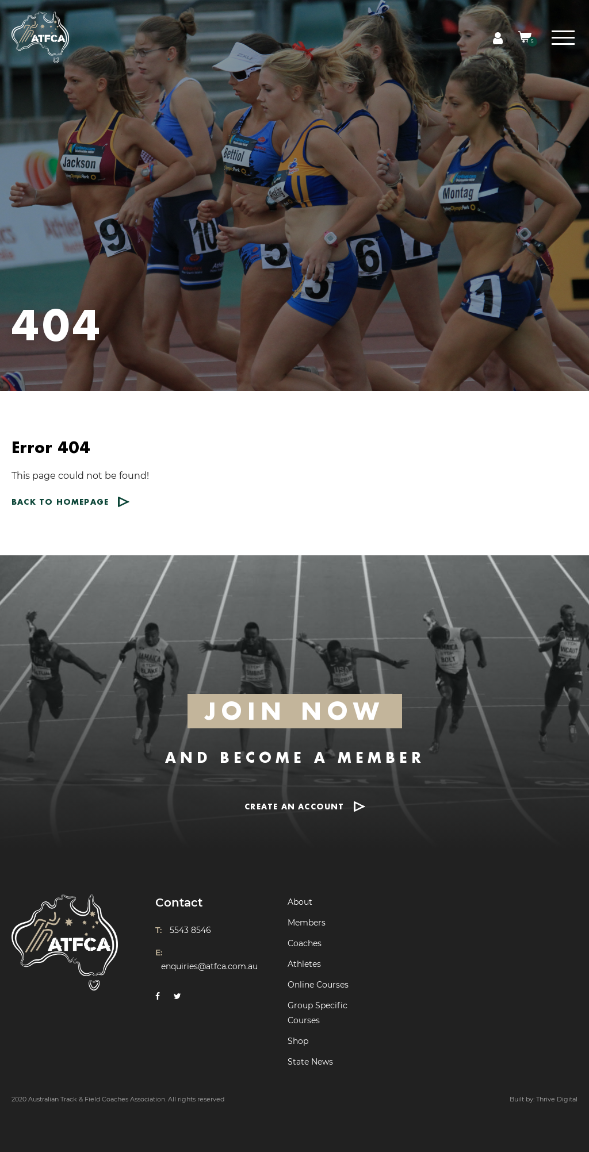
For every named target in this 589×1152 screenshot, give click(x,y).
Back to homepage (60, 501)
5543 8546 (190, 930)
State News (310, 1062)
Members (307, 922)
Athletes (304, 964)
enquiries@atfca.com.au (209, 966)
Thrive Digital (556, 1099)
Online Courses (318, 985)
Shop (298, 1041)
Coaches (305, 943)
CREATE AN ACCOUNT (294, 806)
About (300, 902)
